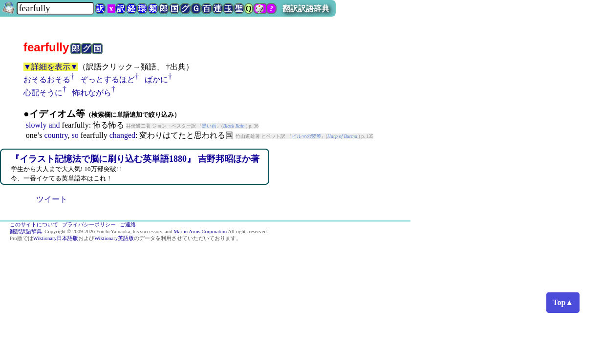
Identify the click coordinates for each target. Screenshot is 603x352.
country (56, 135)
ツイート (51, 199)
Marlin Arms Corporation (200, 231)
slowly (36, 125)
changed (122, 135)
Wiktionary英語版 (114, 238)
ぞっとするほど (107, 79)
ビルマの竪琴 (306, 136)
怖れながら (91, 92)
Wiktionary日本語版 (55, 238)
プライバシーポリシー (89, 224)
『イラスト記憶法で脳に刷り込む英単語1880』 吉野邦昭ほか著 (135, 159)
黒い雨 (209, 126)
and (54, 125)
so (74, 135)
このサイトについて (34, 224)
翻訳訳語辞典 (305, 8)
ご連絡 (128, 224)
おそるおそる (46, 79)
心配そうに (43, 92)
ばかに (156, 79)
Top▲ (563, 302)
